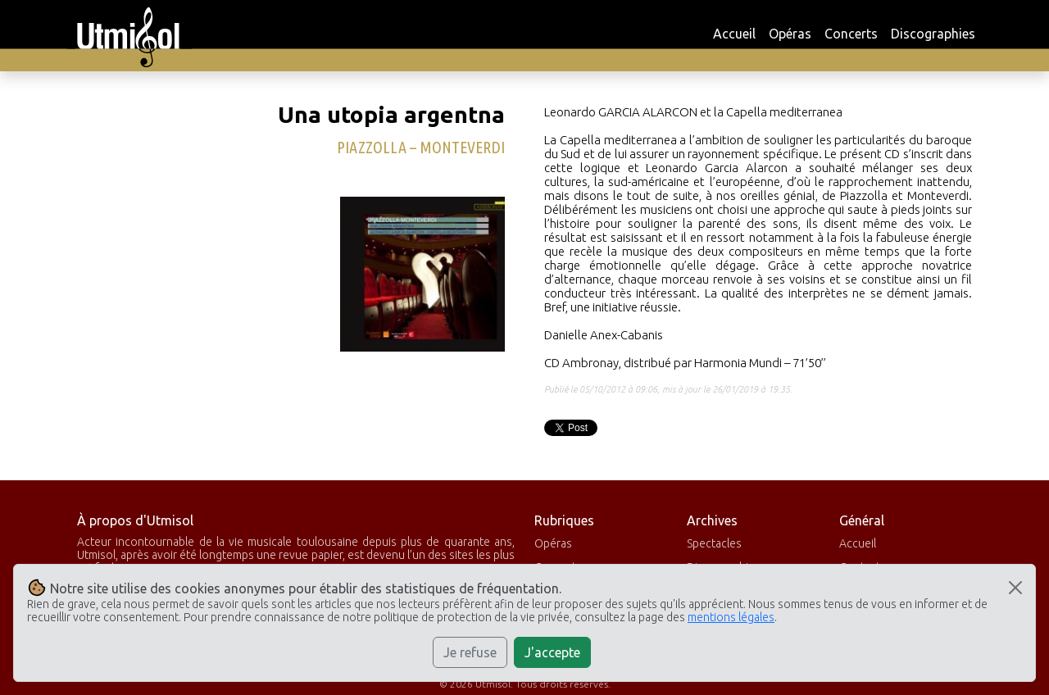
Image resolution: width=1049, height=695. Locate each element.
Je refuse (470, 652)
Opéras (790, 33)
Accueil (734, 33)
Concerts (851, 33)
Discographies (933, 33)
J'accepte (552, 652)
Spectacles (714, 543)
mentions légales (731, 617)
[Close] (1015, 588)
